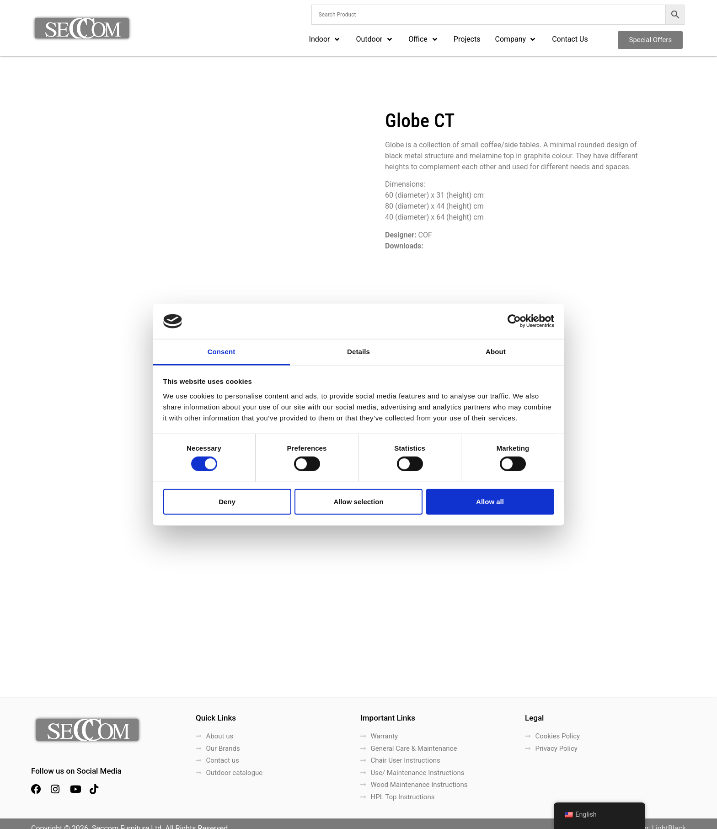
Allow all (490, 501)
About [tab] (496, 351)
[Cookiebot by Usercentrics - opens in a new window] (514, 321)
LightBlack (669, 818)
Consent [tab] (221, 351)
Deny (227, 501)
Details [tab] (358, 351)
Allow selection (358, 501)
